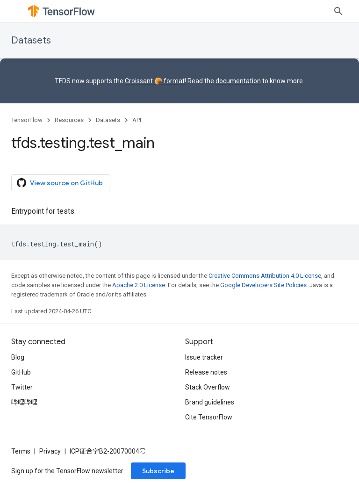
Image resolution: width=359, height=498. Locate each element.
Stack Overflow (207, 387)
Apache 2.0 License (138, 285)
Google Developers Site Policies (263, 285)
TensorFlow (27, 119)
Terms (20, 451)
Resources (69, 119)
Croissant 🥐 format (155, 81)
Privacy (50, 451)
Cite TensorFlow (208, 417)
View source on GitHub (60, 183)
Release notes (206, 372)
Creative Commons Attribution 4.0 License (264, 275)
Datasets (31, 40)
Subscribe (158, 471)
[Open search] (338, 11)
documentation (238, 81)
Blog (17, 357)
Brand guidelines (209, 402)
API (136, 119)
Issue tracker (204, 357)
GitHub (21, 372)
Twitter (22, 387)
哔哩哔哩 (24, 402)
